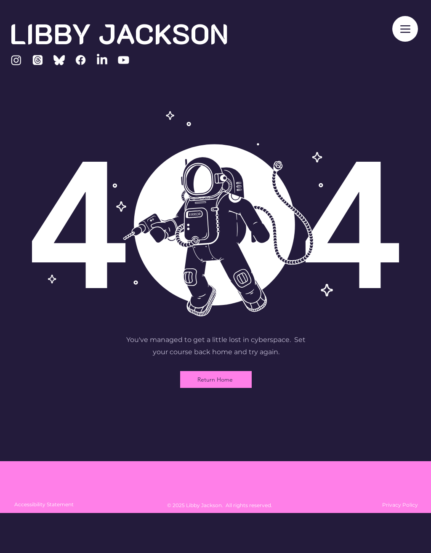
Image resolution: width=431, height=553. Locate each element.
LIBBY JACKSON (119, 33)
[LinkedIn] (102, 60)
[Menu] (405, 29)
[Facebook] (80, 60)
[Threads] (37, 60)
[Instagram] (16, 60)
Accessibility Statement (44, 504)
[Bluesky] (59, 60)
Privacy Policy (400, 505)
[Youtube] (123, 60)
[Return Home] (216, 379)
